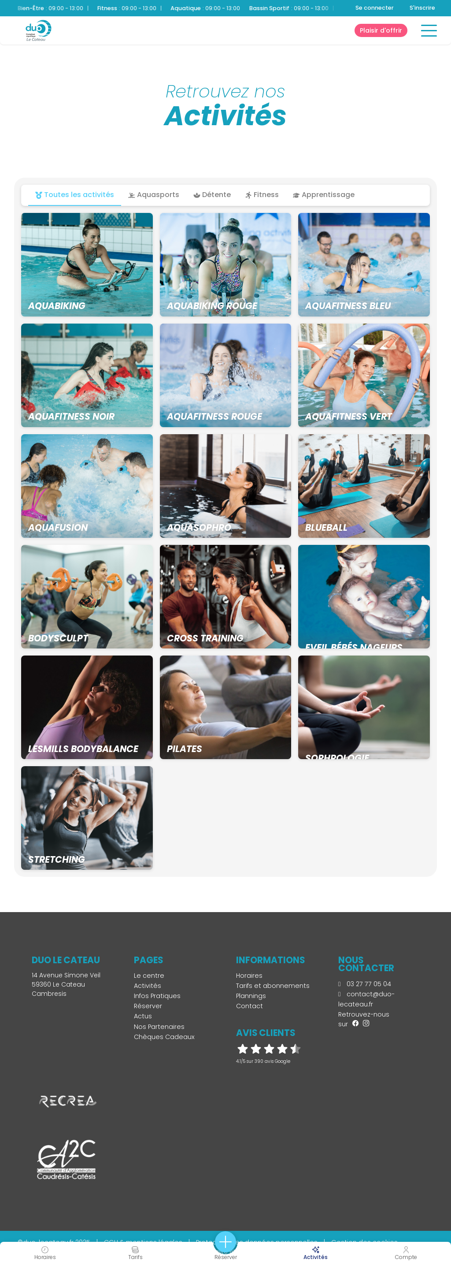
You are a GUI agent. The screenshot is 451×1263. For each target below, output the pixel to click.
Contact (249, 1006)
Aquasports (153, 195)
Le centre (149, 975)
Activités (147, 985)
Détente (212, 195)
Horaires (249, 975)
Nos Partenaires (159, 1026)
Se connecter (374, 7)
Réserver (148, 1006)
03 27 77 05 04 (364, 984)
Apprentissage (324, 195)
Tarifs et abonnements (273, 985)
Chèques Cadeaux (164, 1036)
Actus (143, 1016)
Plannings (251, 995)
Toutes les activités (74, 195)
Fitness (262, 195)
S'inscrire (422, 7)
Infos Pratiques (157, 995)
